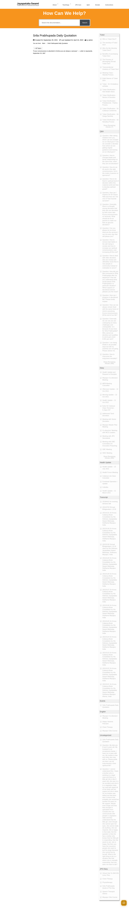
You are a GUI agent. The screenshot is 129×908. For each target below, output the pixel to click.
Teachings (65, 5)
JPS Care (78, 5)
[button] (109, 35)
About (55, 5)
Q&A (88, 5)
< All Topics (37, 48)
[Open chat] (124, 903)
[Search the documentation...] (59, 23)
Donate (97, 5)
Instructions (109, 5)
